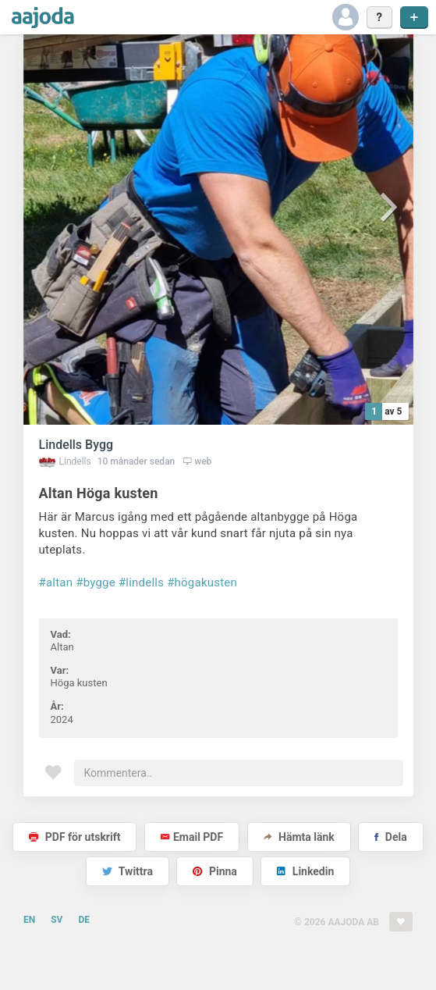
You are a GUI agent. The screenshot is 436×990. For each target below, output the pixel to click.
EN (29, 919)
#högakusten (202, 582)
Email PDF (192, 837)
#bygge (95, 582)
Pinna (214, 871)
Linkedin (305, 871)
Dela (390, 837)
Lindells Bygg (76, 444)
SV (56, 919)
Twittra (127, 871)
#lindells (141, 582)
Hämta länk (299, 837)
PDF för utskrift (74, 837)
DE (84, 919)
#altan (56, 582)
